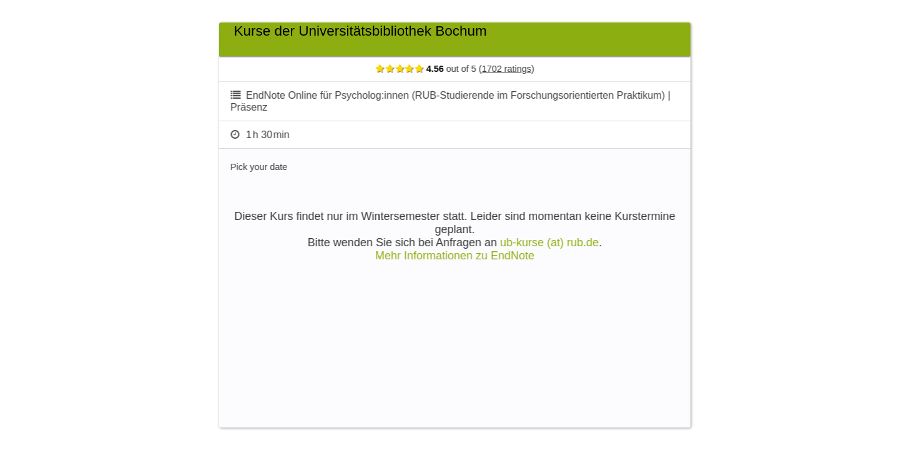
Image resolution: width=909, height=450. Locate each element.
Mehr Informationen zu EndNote (466, 255)
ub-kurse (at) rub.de (560, 242)
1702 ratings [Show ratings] (518, 69)
